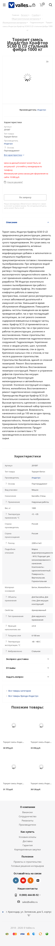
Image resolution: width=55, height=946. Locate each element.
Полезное (27, 856)
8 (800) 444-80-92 (29, 895)
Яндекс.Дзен (38, 880)
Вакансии (27, 812)
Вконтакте (16, 880)
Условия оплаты (27, 836)
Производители (27, 824)
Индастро (41, 109)
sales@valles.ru (30, 901)
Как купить (27, 831)
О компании (27, 807)
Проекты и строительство (27, 861)
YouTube (23, 880)
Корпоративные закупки (27, 849)
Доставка (27, 841)
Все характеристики (13, 155)
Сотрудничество (27, 816)
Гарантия (28, 845)
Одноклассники (30, 880)
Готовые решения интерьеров (27, 865)
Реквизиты (27, 820)
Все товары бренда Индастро (23, 696)
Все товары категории (19, 690)
